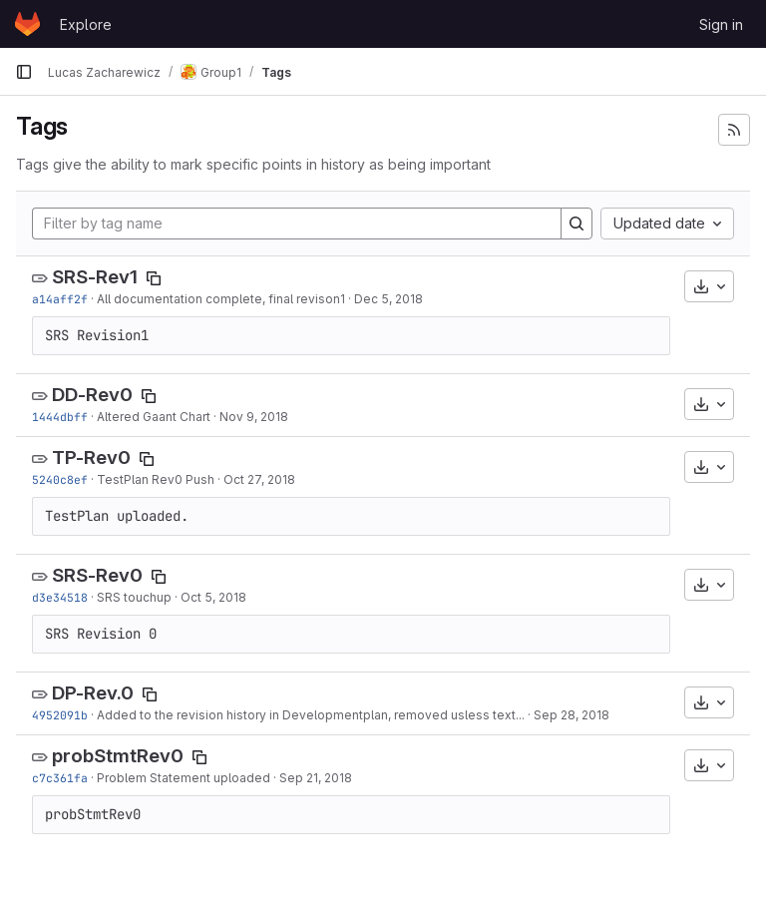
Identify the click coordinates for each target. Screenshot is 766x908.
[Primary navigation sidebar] (24, 72)
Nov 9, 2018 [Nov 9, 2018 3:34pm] (253, 416)
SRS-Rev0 (97, 575)
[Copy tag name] (154, 278)
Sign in (721, 24)
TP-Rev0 (91, 457)
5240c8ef (60, 479)
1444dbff (60, 416)
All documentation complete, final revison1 (221, 298)
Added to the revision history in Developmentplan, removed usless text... (311, 714)
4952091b (60, 714)
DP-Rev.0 (93, 692)
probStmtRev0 (118, 755)
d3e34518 (60, 597)
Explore (86, 24)
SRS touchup (134, 597)
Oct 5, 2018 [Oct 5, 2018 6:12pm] (213, 597)
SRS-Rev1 (95, 276)
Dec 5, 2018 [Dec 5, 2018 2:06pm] (388, 298)
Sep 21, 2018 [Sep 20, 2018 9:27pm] (315, 777)
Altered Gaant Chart (153, 416)
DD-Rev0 (92, 394)
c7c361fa (60, 777)
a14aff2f (60, 298)
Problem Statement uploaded (183, 777)
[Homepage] (27, 24)
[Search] (576, 223)
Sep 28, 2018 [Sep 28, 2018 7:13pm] (571, 714)
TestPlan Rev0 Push (155, 479)
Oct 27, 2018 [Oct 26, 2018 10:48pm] (259, 479)
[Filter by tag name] (297, 223)
